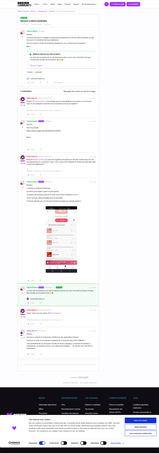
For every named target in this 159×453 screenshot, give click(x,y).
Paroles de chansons (69, 417)
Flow (63, 405)
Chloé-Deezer (32, 98)
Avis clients (43, 417)
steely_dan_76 (32, 331)
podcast (39, 72)
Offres (41, 409)
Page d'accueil (23, 11)
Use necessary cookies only (141, 439)
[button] (118, 4)
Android (52, 11)
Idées (60, 4)
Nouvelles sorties (91, 413)
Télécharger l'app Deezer (48, 405)
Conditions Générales (70, 383)
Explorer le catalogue (92, 405)
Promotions (43, 413)
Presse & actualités (116, 405)
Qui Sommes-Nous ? (89, 4)
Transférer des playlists (70, 413)
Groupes (67, 4)
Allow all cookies (140, 426)
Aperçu (33, 11)
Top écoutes (89, 409)
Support (76, 4)
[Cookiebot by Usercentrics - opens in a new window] (14, 448)
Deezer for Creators (116, 416)
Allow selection (140, 432)
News (53, 4)
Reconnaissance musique (70, 409)
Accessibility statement (88, 383)
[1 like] (35, 78)
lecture (30, 72)
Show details (116, 449)
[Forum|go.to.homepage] (24, 4)
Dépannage (42, 11)
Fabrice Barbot (32, 31)
